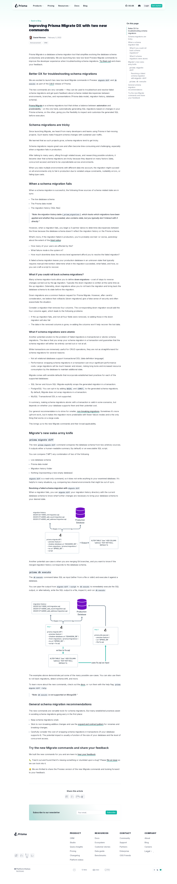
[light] (154, 869)
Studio (73, 842)
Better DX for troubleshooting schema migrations (63, 73)
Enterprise (124, 851)
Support (123, 842)
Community (125, 838)
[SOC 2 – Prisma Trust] (107, 870)
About (147, 838)
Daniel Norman (39, 37)
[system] (160, 869)
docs (83, 684)
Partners (123, 847)
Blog (85, 6)
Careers (148, 847)
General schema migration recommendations (60, 704)
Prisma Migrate (35, 105)
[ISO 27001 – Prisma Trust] (96, 870)
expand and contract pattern (91, 724)
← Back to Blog (35, 21)
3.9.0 (51, 84)
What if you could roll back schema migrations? (56, 274)
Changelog (75, 855)
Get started (156, 6)
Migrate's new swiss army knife (51, 433)
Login (146, 6)
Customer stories (102, 847)
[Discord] (139, 5)
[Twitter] (22, 855)
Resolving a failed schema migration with (54, 488)
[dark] (157, 869)
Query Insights (76, 847)
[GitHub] (32, 855)
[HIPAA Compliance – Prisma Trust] (84, 870)
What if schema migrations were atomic (52, 331)
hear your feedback (87, 754)
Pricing (51, 6)
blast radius (56, 240)
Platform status (76, 860)
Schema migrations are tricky (49, 125)
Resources (64, 6)
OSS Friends (125, 855)
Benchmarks (100, 855)
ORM (72, 838)
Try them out (105, 61)
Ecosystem (100, 842)
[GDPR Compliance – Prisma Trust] (74, 869)
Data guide (99, 851)
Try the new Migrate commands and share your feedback (69, 748)
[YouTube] (27, 855)
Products (38, 6)
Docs (76, 6)
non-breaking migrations (88, 411)
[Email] (90, 812)
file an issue (112, 760)
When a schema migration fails (50, 183)
